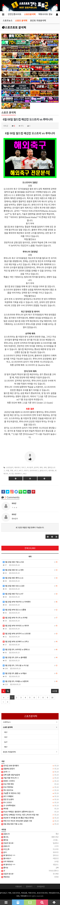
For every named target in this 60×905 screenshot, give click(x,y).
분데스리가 (43, 470)
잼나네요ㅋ (30, 858)
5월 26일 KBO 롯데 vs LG (30, 577)
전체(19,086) (30, 548)
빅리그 (23, 467)
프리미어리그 (34, 470)
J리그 (16, 470)
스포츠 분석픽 (21, 20)
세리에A (51, 470)
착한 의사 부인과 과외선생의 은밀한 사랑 (30, 820)
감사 (30, 852)
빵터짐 (30, 839)
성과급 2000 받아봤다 (30, 765)
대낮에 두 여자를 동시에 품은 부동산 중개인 (30, 817)
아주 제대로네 (30, 861)
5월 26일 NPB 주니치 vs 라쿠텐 (30, 617)
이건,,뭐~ (30, 849)
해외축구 (17, 467)
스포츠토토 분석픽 (14, 27)
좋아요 (30, 867)
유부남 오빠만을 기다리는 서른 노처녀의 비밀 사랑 (30, 814)
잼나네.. (30, 836)
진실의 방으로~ (30, 843)
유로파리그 (18, 473)
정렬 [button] (55, 691)
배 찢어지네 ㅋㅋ (30, 855)
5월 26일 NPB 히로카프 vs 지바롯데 (30, 601)
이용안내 (18, 886)
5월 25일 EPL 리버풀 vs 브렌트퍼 (30, 681)
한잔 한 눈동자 (30, 799)
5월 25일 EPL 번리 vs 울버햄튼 (30, 657)
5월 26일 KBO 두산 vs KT (30, 593)
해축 (41, 467)
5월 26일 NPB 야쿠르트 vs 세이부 (30, 625)
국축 (11, 470)
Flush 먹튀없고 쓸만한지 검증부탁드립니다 (30, 811)
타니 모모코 (30, 802)
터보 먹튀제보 (30, 787)
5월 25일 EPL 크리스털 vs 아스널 (30, 665)
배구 (5, 747)
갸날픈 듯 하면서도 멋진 (30, 793)
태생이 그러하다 (30, 780)
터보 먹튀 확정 (30, 784)
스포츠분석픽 (30, 14)
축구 (5, 732)
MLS (24, 473)
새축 (45, 467)
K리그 (21, 470)
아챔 (7, 470)
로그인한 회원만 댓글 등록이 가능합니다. (30, 527)
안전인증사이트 (14, 14)
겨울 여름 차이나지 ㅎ (30, 777)
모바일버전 (41, 886)
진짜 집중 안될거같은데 (30, 774)
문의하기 (29, 886)
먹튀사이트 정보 (45, 14)
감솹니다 (30, 833)
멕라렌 (30, 808)
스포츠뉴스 (7, 20)
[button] (48, 537)
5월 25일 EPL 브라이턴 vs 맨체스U (30, 649)
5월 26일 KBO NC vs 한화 (30, 569)
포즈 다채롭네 (30, 796)
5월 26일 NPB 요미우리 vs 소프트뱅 (30, 633)
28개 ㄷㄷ (30, 771)
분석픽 (36, 467)
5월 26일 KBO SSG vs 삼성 (30, 585)
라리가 (26, 470)
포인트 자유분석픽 (38, 20)
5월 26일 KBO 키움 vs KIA (30, 561)
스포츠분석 (9, 467)
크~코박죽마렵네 (30, 805)
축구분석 (30, 467)
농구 (5, 742)
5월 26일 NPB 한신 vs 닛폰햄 (30, 609)
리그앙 (11, 473)
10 (52, 697)
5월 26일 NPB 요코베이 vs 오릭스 (30, 641)
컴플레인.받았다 (30, 768)
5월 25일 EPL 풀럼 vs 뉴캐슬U (30, 673)
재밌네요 (30, 876)
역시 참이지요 (30, 790)
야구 (5, 737)
